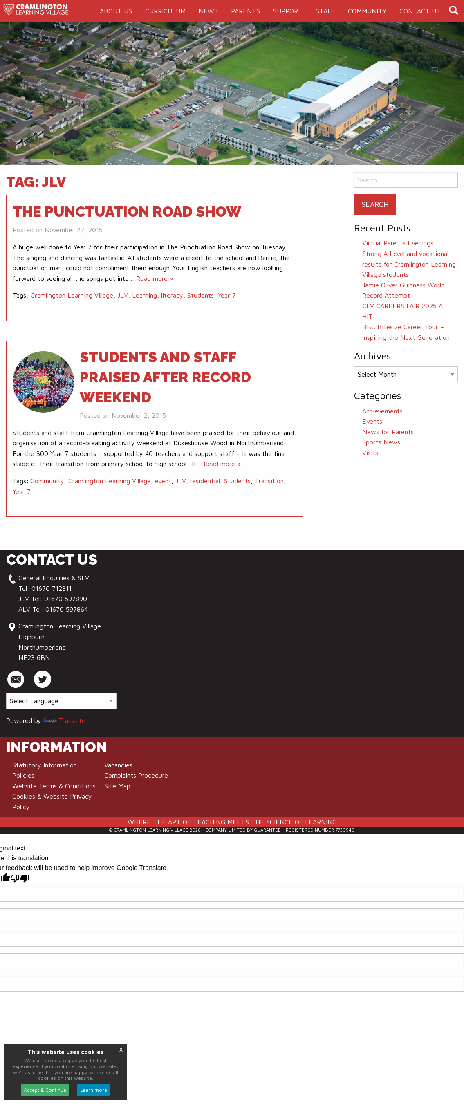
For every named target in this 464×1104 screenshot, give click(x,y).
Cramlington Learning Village (72, 295)
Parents (245, 11)
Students (200, 295)
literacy (172, 295)
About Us (116, 11)
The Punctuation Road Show (127, 211)
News (208, 11)
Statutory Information (44, 765)
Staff (325, 11)
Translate (64, 720)
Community (367, 11)
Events (372, 421)
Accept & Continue (45, 1090)
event (163, 481)
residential (205, 481)
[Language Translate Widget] (61, 701)
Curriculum (165, 11)
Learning (144, 295)
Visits (370, 452)
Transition (269, 481)
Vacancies (118, 765)
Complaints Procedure (136, 775)
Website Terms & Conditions (54, 786)
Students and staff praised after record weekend (165, 377)
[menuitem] (116, 11)
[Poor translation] (20, 878)
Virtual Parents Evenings (397, 243)
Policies (23, 775)
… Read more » (151, 278)
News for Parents (388, 431)
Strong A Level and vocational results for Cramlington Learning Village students (409, 264)
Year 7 (227, 295)
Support (288, 11)
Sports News (381, 442)
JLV (122, 295)
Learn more (93, 1090)
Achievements (382, 411)
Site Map (117, 786)
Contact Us (419, 11)
